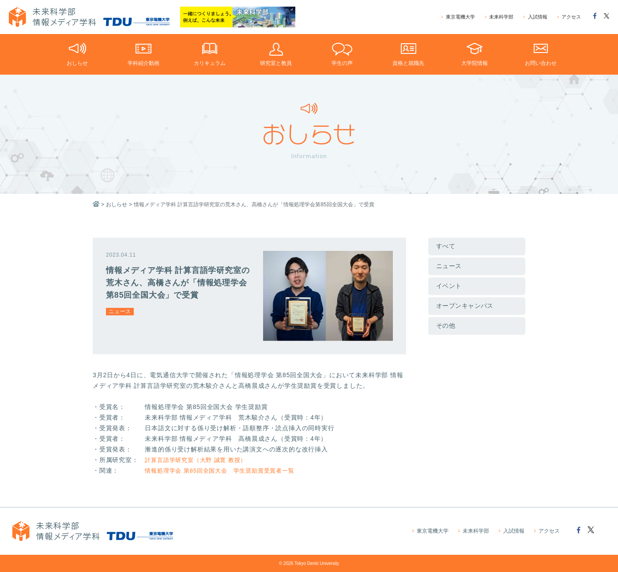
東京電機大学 (458, 17)
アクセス (569, 17)
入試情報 (535, 17)
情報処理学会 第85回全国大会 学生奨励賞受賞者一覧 (225, 470)
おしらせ (116, 204)
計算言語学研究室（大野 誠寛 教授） (199, 459)
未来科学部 (499, 17)
